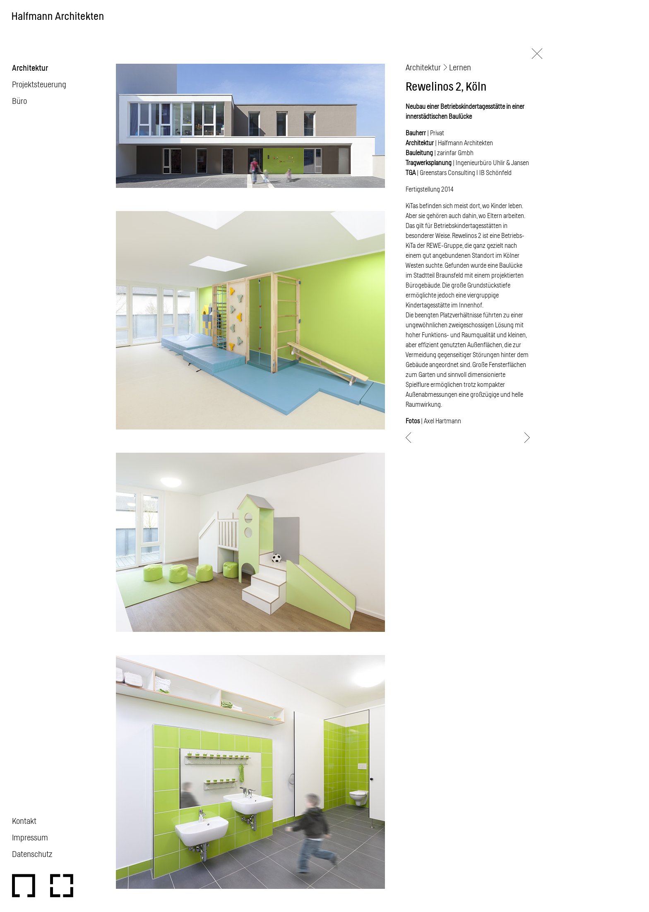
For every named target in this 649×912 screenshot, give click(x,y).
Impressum (30, 837)
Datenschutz (32, 854)
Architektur (30, 67)
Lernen (460, 67)
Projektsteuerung (39, 84)
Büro (19, 101)
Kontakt (24, 821)
